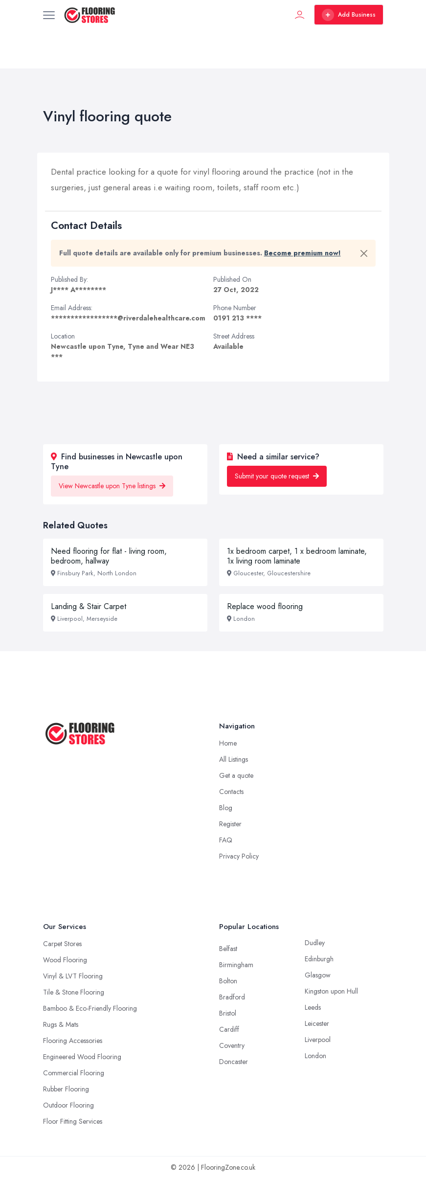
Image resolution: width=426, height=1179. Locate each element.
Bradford (232, 997)
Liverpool (318, 1039)
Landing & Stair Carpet (88, 606)
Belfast (228, 948)
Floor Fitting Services (72, 1121)
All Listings (233, 759)
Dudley (315, 943)
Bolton (228, 981)
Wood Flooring (65, 960)
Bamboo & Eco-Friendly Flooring (90, 1008)
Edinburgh (319, 959)
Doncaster (233, 1061)
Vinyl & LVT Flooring (73, 976)
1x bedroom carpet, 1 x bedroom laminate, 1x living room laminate (297, 556)
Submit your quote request (277, 476)
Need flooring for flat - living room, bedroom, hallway (109, 556)
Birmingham (236, 965)
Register (230, 824)
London (315, 1056)
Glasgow (318, 975)
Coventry (232, 1045)
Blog (225, 808)
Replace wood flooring (265, 606)
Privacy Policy (239, 856)
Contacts (231, 791)
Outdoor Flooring (68, 1105)
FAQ (225, 840)
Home (228, 743)
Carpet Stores (62, 944)
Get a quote (236, 775)
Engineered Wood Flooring (82, 1057)
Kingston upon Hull (331, 991)
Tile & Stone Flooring (73, 992)
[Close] (364, 253)
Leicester (317, 1023)
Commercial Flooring (73, 1073)
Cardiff (229, 1029)
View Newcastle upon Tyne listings (112, 486)
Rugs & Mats (60, 1024)
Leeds (313, 1007)
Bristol (227, 1013)
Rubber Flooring (66, 1089)
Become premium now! (302, 253)
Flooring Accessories (72, 1040)
